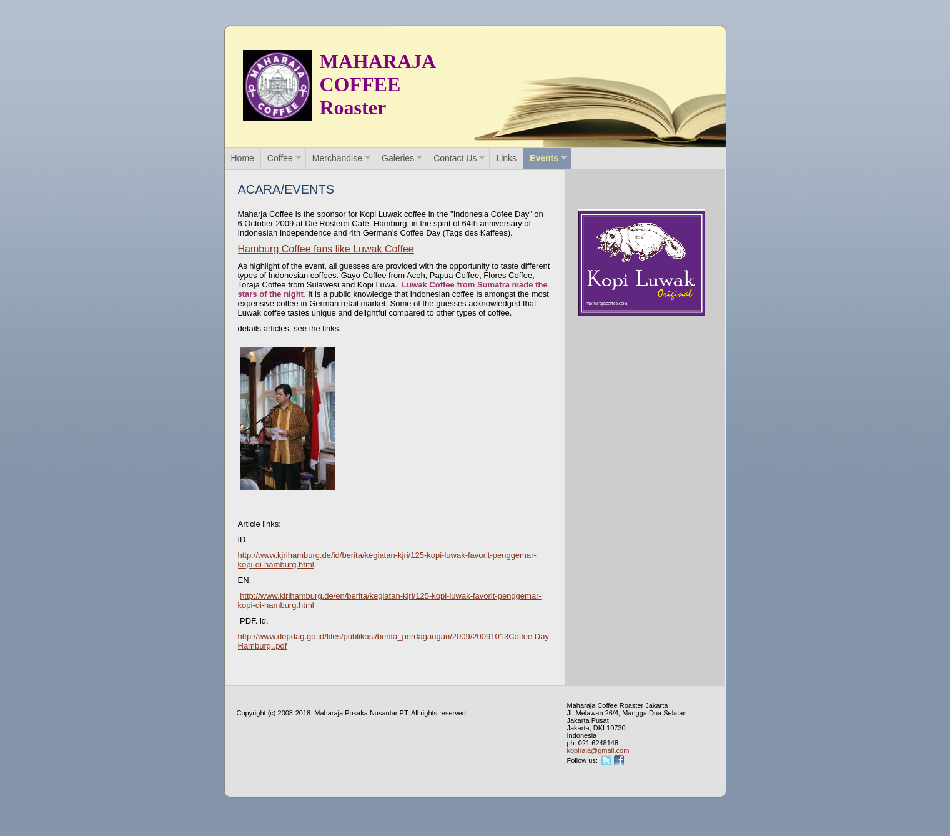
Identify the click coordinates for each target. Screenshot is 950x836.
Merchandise (337, 158)
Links (506, 158)
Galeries (398, 158)
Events (544, 158)
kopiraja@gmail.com (598, 750)
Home (242, 158)
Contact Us (455, 158)
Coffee (280, 158)
